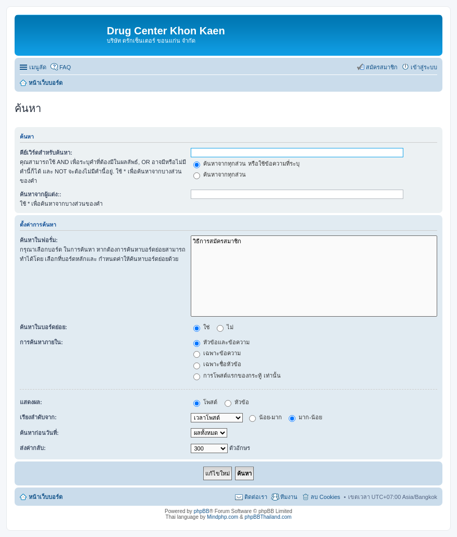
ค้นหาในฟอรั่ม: (39, 240)
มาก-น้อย (305, 417)
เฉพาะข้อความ (217, 353)
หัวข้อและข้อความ (221, 342)
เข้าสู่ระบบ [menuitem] (424, 67)
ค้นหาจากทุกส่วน (219, 174)
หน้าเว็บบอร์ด (46, 497)
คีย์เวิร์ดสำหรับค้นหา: (46, 152)
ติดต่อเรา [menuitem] (255, 497)
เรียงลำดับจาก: (38, 417)
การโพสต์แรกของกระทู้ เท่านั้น (236, 375)
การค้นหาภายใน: (41, 342)
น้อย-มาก (265, 417)
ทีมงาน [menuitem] (289, 497)
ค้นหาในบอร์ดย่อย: (43, 327)
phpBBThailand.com (267, 517)
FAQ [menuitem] (65, 67)
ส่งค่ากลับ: (33, 448)
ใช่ (201, 327)
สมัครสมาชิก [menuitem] (382, 67)
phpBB (201, 511)
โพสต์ (205, 402)
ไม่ (225, 327)
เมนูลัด (37, 67)
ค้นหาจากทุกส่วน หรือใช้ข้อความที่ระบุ (246, 163)
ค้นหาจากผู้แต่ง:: (40, 194)
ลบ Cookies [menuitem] (325, 497)
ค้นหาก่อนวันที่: (39, 433)
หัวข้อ (237, 402)
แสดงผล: (31, 402)
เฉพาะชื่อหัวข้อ (217, 364)
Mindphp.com (222, 517)
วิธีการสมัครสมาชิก (314, 241)
